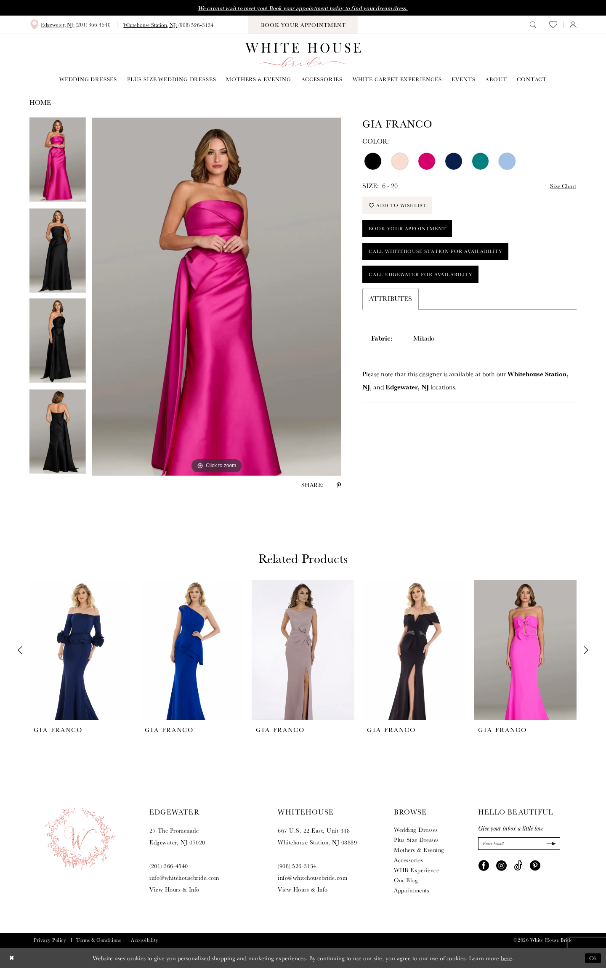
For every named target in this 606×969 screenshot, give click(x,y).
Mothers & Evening (419, 851)
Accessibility (145, 941)
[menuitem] (70, 25)
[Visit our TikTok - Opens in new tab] (518, 866)
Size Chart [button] (561, 186)
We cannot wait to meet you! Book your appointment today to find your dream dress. (303, 8)
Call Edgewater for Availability (427, 284)
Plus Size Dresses (416, 840)
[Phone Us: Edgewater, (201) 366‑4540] (70, 25)
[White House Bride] (303, 56)
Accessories (408, 861)
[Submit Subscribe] (549, 845)
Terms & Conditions (98, 941)
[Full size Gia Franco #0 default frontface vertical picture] (216, 298)
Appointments (411, 891)
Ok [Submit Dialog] (592, 959)
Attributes (390, 309)
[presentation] (80, 651)
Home (40, 103)
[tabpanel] (57, 163)
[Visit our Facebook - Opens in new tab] (483, 866)
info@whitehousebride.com (184, 878)
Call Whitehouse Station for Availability (444, 258)
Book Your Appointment (411, 233)
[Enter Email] (519, 845)
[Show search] (533, 25)
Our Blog (406, 881)
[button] (573, 25)
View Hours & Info (174, 890)
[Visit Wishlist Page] (553, 25)
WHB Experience (416, 871)
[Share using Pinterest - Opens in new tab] (338, 486)
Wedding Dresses (416, 830)
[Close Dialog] (12, 958)
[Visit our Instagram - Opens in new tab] (501, 866)
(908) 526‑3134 (297, 867)
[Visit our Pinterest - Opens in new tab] (535, 866)
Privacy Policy (50, 941)
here (506, 959)
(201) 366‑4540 (168, 867)
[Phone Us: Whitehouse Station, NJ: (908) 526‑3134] (168, 25)
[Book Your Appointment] (303, 25)
